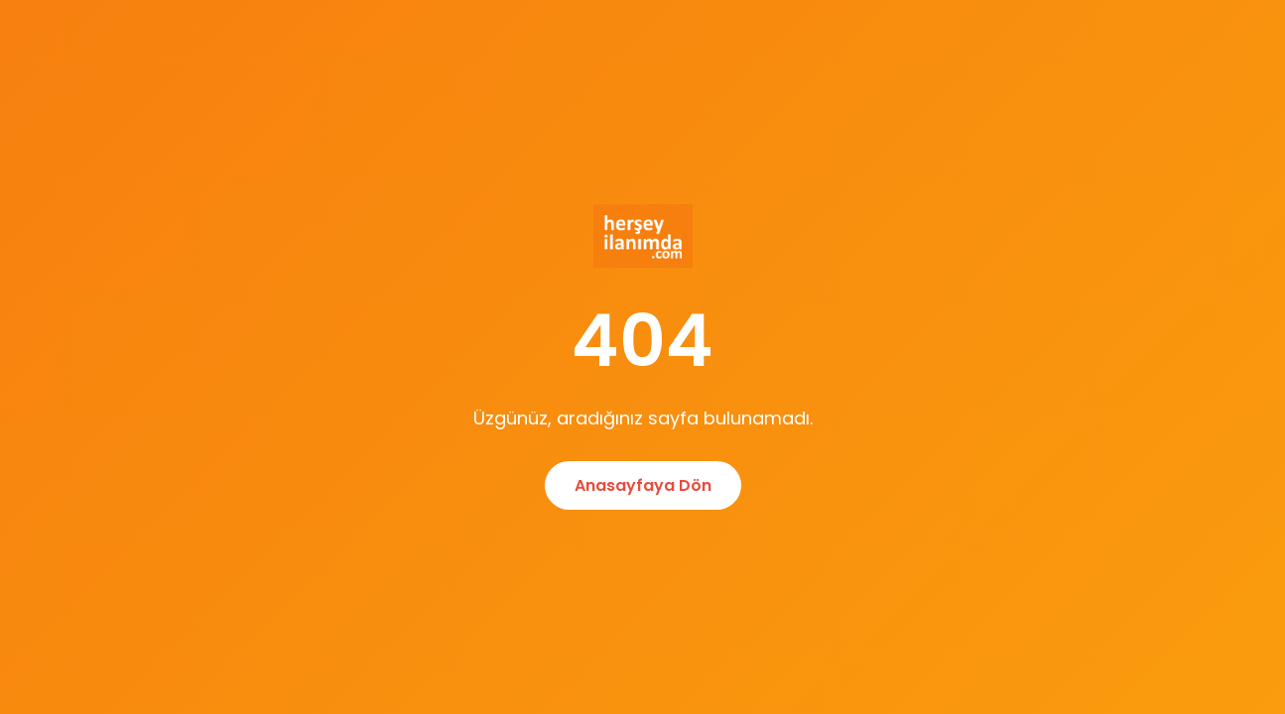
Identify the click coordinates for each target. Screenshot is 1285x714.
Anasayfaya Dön (643, 485)
